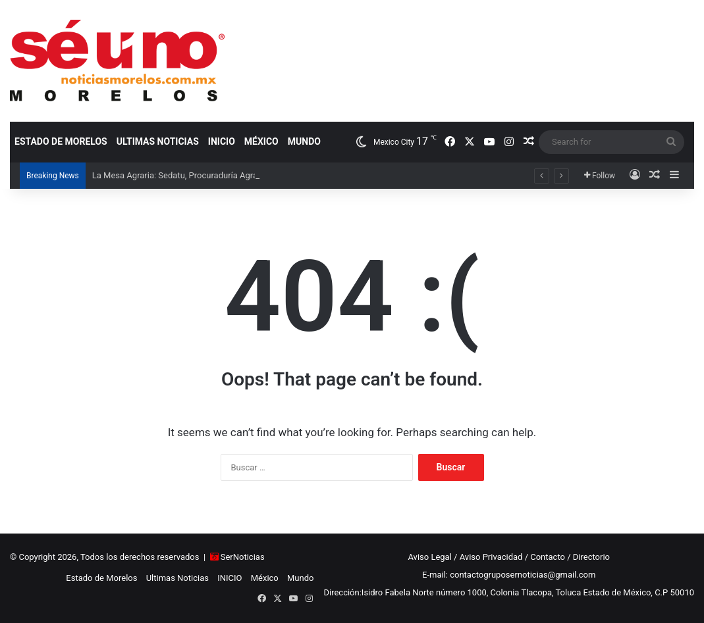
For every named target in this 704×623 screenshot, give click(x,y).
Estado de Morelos (60, 141)
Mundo (304, 141)
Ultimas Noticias (158, 141)
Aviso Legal (429, 557)
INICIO (221, 141)
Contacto (547, 557)
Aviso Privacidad (491, 557)
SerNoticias (243, 557)
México (261, 141)
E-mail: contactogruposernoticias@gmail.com (508, 575)
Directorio (591, 557)
